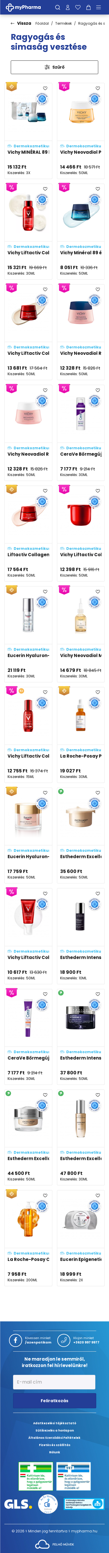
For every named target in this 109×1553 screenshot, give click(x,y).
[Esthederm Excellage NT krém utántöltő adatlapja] (81, 835)
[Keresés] (58, 7)
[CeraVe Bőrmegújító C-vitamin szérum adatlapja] (28, 1037)
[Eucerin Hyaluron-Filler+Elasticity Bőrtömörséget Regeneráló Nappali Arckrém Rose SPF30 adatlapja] (28, 835)
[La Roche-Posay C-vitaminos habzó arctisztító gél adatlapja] (28, 1238)
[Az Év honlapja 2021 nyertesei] (48, 1503)
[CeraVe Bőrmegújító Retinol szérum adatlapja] (81, 433)
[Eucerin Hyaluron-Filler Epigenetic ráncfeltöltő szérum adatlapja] (28, 634)
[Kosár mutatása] (88, 7)
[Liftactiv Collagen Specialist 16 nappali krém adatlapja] (28, 534)
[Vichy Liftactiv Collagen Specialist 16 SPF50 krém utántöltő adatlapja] (81, 534)
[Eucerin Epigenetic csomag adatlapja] (81, 1238)
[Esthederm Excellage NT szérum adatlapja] (81, 1137)
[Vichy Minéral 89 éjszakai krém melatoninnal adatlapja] (81, 232)
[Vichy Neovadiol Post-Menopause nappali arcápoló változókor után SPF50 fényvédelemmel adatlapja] (81, 131)
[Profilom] (68, 7)
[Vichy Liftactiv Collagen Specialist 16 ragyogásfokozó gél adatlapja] (28, 936)
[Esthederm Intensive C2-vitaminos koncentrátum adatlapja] (81, 936)
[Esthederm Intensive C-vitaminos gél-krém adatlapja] (81, 1037)
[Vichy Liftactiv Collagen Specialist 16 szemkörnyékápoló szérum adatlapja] (28, 735)
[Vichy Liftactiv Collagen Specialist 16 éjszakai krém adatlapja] (28, 332)
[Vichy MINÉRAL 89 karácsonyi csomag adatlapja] (28, 131)
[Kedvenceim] (78, 7)
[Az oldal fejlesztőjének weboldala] (54, 1543)
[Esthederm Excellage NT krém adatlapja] (28, 1137)
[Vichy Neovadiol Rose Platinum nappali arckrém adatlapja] (28, 433)
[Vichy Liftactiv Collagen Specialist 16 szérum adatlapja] (28, 232)
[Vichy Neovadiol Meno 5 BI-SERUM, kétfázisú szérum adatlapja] (81, 634)
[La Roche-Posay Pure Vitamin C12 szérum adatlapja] (81, 735)
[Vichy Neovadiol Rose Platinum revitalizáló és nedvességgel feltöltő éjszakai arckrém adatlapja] (81, 332)
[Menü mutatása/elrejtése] (100, 7)
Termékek (63, 23)
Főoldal (42, 23)
